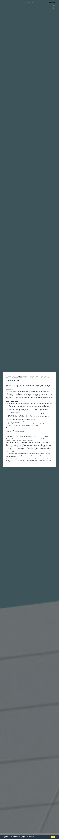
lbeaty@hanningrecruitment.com (13, 440)
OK (53, 837)
